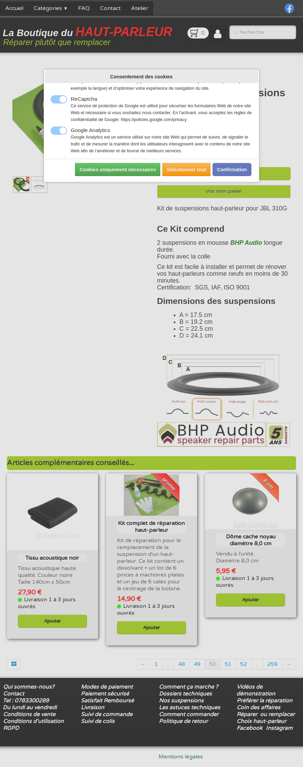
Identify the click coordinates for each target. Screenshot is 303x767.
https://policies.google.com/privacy (154, 119)
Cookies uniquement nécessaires (117, 169)
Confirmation (232, 169)
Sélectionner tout (186, 169)
